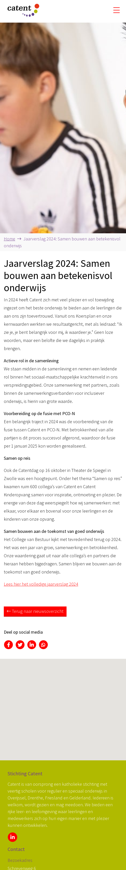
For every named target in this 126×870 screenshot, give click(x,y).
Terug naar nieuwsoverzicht (35, 611)
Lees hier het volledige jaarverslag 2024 (41, 584)
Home (9, 239)
